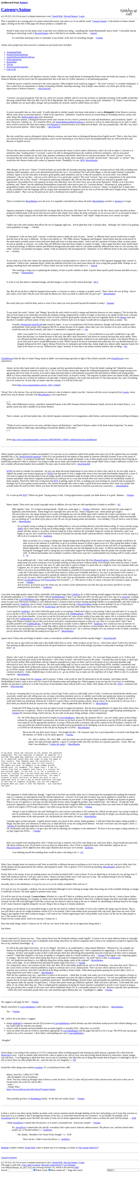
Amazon (38, 679)
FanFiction (114, 965)
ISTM (9, 471)
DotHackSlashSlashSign (17, 54)
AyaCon (125, 597)
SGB (134, 1125)
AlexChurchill (44, 88)
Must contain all (57, 1177)
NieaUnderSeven (14, 59)
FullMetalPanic (58, 597)
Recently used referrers (52, 1172)
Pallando (5, 1155)
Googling (38, 1074)
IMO (20, 528)
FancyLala (11, 69)
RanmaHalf (12, 62)
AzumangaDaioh (14, 52)
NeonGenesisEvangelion (17, 67)
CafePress (76, 594)
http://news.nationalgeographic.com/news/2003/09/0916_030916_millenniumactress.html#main (54, 439)
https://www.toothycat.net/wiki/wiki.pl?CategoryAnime (31, 1096)
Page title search (74, 1177)
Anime (23, 2)
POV (56, 481)
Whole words (40, 1177)
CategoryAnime (16, 9)
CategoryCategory (9, 1164)
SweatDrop (6, 1125)
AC (119, 504)
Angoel (93, 33)
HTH (82, 160)
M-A (96, 282)
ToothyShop (50, 607)
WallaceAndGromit (29, 117)
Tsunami (110, 303)
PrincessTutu (50, 580)
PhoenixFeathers (101, 560)
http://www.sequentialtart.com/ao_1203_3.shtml (39, 385)
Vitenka (99, 38)
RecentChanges (71, 16)
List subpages (70, 1172)
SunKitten (47, 536)
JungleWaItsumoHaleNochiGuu (20, 57)
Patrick (94, 265)
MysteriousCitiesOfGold (31, 324)
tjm (86, 329)
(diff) (76, 1174)
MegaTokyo (6, 1062)
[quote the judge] (57, 744)
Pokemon (54, 124)
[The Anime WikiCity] (88, 1155)
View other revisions (31, 1172)
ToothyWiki (57, 16)
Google (125, 392)
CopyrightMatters (27, 599)
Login (81, 16)
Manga (123, 317)
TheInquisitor (27, 273)
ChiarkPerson (7, 358)
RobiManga (36, 1105)
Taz (125, 346)
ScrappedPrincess (32, 580)
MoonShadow (92, 160)
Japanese (119, 201)
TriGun (10, 64)
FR (74, 1067)
